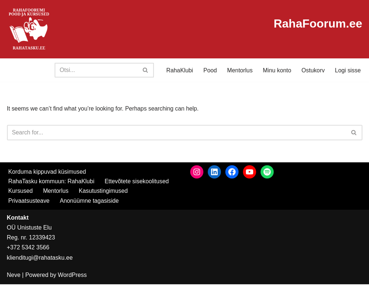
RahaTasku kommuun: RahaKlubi (51, 181)
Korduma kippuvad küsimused (47, 172)
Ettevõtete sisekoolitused (138, 181)
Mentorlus (239, 70)
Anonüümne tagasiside (90, 201)
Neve (14, 276)
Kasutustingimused (104, 191)
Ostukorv (312, 70)
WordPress (72, 276)
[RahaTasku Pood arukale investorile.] (29, 29)
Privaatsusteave (29, 201)
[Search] (94, 70)
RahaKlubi (178, 70)
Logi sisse (348, 70)
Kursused (20, 191)
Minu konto (276, 70)
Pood (208, 70)
